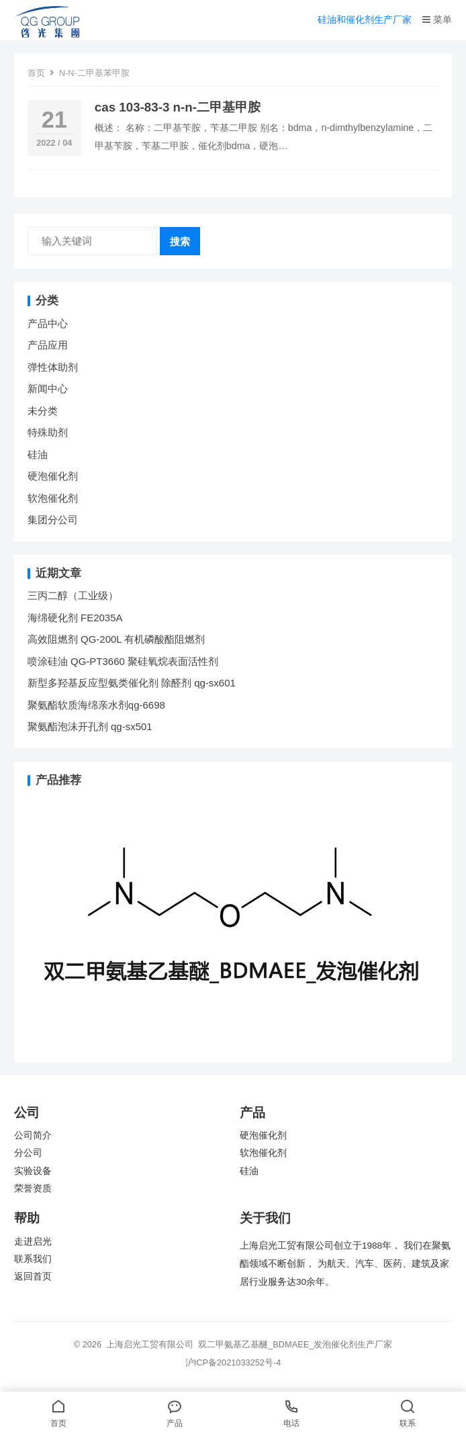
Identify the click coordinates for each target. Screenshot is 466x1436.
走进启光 (33, 1242)
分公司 (28, 1153)
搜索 (180, 241)
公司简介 (33, 1135)
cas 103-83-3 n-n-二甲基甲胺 (178, 107)
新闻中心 (48, 388)
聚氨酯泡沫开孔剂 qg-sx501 (91, 726)
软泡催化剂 (53, 498)
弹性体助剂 (53, 367)
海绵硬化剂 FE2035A (75, 617)
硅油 (38, 454)
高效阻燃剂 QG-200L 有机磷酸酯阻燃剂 (116, 639)
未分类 (43, 410)
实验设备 (33, 1171)
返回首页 (33, 1276)
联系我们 (33, 1259)
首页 (36, 73)
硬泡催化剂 (53, 476)
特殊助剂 (48, 432)
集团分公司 (53, 519)
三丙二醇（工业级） (73, 595)
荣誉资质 (33, 1188)
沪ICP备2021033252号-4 (233, 1362)
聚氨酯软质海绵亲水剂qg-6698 (96, 705)
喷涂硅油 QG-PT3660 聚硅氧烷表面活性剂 (123, 661)
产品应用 (48, 345)
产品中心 (48, 323)
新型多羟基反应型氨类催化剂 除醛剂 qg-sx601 (133, 682)
